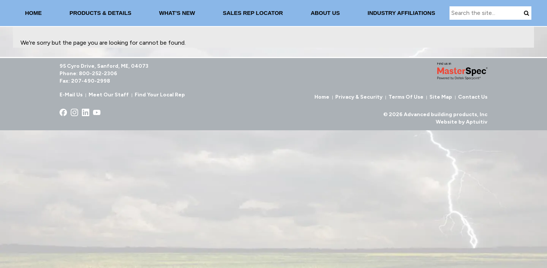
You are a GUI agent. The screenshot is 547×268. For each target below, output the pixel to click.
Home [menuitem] (33, 13)
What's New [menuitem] (177, 13)
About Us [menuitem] (325, 13)
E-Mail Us (71, 95)
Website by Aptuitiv (461, 122)
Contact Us (472, 97)
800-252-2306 (98, 73)
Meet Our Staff (109, 95)
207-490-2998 (90, 81)
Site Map (440, 97)
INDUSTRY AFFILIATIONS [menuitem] (401, 13)
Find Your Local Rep (160, 95)
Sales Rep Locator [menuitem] (253, 13)
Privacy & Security (359, 97)
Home (321, 97)
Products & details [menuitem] (100, 13)
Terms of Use (405, 97)
